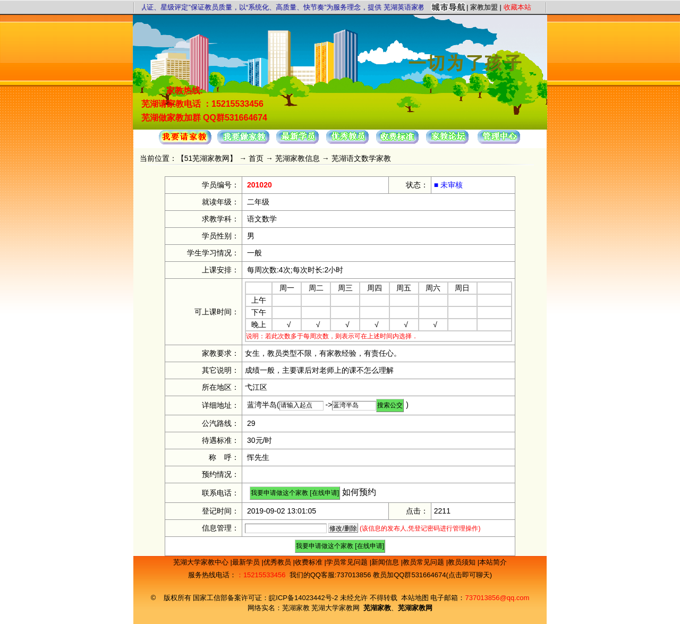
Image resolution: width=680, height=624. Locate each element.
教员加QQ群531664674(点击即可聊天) (432, 575)
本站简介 (493, 562)
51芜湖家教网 (207, 158)
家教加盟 (484, 7)
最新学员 (247, 562)
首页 (256, 158)
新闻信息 (386, 562)
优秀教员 (278, 562)
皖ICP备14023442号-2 (304, 598)
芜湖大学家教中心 (202, 562)
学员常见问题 (348, 562)
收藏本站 (517, 7)
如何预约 (359, 492)
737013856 (353, 575)
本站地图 (415, 598)
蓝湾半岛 (262, 404)
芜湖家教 (296, 608)
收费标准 (310, 562)
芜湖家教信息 (297, 158)
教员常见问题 (424, 562)
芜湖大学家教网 (335, 608)
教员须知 (463, 562)
